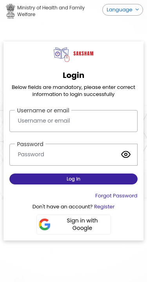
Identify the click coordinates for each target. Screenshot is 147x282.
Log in (73, 178)
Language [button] (120, 9)
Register (104, 206)
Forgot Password (116, 195)
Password (30, 144)
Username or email (43, 110)
